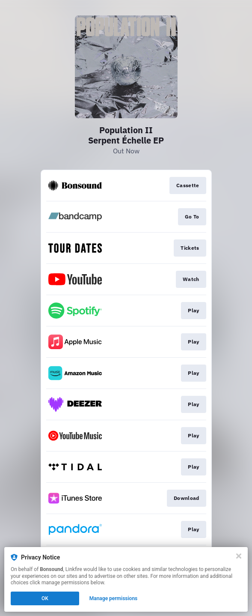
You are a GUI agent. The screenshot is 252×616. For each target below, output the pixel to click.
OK (45, 598)
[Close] (239, 556)
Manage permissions (113, 598)
